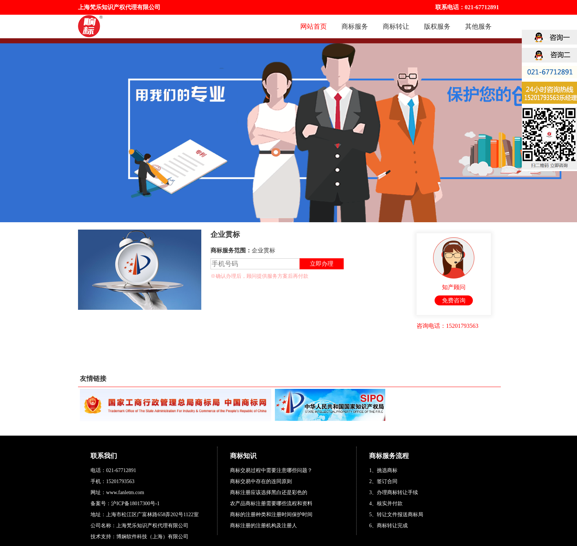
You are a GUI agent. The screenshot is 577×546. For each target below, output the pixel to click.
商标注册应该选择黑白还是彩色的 (268, 492)
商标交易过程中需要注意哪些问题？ (271, 470)
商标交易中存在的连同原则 (261, 481)
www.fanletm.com (125, 492)
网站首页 (313, 26)
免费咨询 (454, 300)
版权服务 (437, 26)
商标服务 (354, 26)
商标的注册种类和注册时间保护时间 (271, 514)
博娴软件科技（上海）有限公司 (152, 536)
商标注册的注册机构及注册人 (263, 525)
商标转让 (396, 26)
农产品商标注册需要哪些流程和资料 (271, 503)
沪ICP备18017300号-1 (135, 503)
